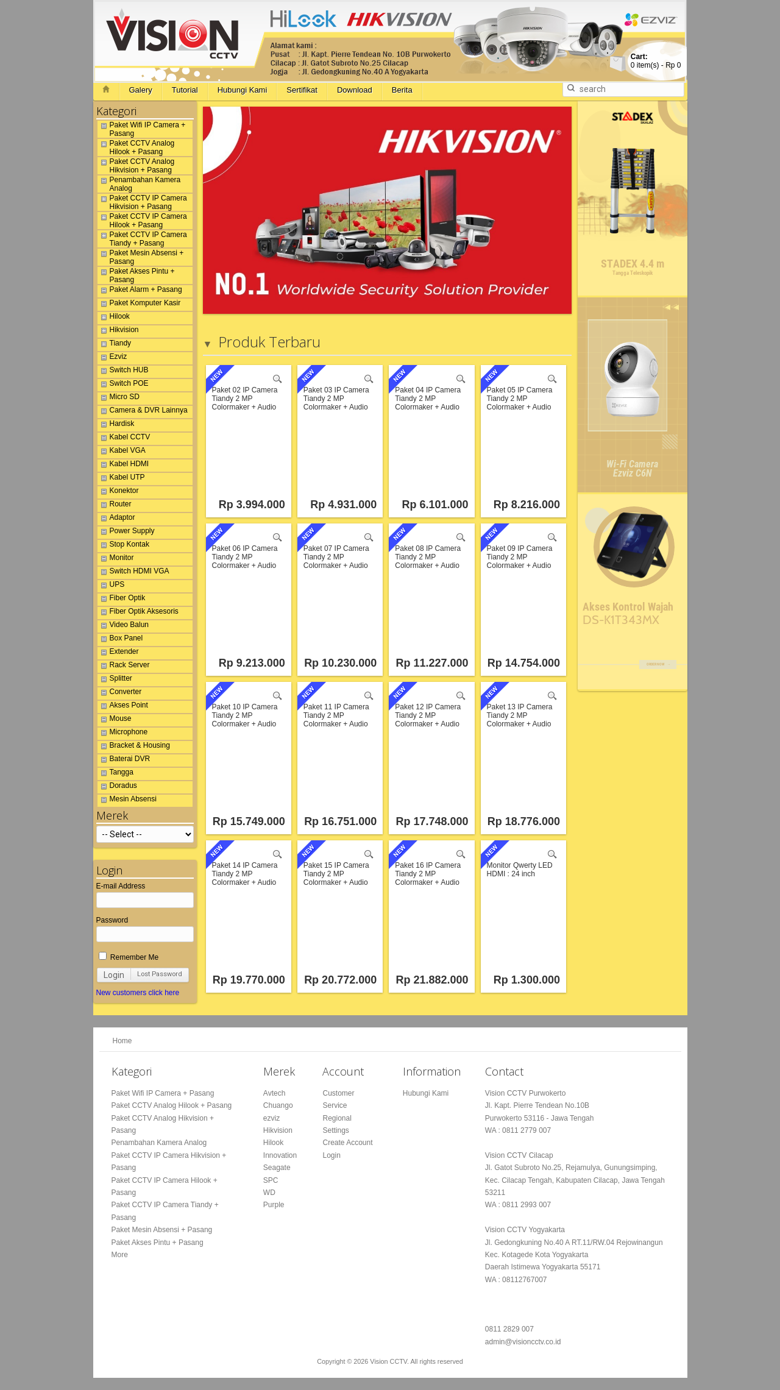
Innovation (280, 1155)
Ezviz (112, 358)
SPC (270, 1180)
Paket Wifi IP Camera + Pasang (142, 129)
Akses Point (123, 707)
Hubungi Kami (243, 89)
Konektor (118, 492)
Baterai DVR (124, 760)
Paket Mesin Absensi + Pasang (141, 257)
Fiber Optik (122, 600)
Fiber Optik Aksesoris (138, 613)
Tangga (115, 774)
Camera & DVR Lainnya (143, 412)
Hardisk (116, 425)
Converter (120, 693)
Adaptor (116, 519)
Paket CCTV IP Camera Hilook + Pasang (142, 220)
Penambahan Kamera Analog (139, 184)
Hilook (114, 318)
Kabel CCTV (124, 439)
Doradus (117, 787)
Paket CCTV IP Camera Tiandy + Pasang (142, 238)
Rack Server (124, 667)
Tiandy (115, 345)
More (120, 1254)
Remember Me (129, 957)
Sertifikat (301, 89)
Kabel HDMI (123, 465)
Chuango (278, 1105)
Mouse (115, 720)
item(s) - (656, 60)
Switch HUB (123, 372)
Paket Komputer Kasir (139, 305)
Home (122, 1041)
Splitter (115, 680)
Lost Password (159, 974)
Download (354, 89)
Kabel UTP (121, 479)
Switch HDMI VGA (133, 573)
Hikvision (118, 331)
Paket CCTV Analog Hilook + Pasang (136, 147)
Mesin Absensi (127, 801)
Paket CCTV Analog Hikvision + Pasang (136, 165)
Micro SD (119, 398)
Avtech (274, 1093)
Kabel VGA (122, 452)
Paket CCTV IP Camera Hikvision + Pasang (142, 202)
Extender (118, 653)
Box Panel (120, 640)
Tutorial (185, 89)
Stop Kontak (123, 546)
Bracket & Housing (134, 747)
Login (114, 975)
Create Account (347, 1142)
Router (115, 506)
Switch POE (123, 385)
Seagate (277, 1167)
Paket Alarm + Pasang (140, 291)
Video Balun (123, 626)
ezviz (271, 1118)
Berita (402, 89)
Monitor (116, 559)
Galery (140, 89)
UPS (111, 586)
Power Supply (126, 533)
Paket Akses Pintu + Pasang (136, 275)
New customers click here (138, 992)
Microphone (123, 734)
